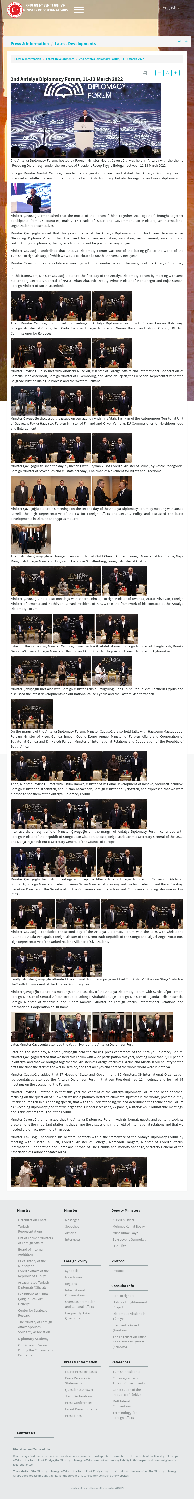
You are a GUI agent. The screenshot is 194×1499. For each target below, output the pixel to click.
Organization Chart (32, 1220)
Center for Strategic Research (32, 1313)
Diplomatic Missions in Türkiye (129, 1316)
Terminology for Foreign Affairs (125, 1415)
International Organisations (75, 1292)
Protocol (118, 1261)
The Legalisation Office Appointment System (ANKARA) (129, 1342)
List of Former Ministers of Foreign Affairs (35, 1240)
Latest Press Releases (81, 1371)
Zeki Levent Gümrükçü (129, 1239)
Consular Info (122, 1285)
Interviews (73, 1239)
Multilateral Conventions (122, 1403)
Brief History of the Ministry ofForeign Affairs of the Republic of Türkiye (33, 1268)
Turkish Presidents (126, 1371)
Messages (72, 1220)
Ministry (24, 1210)
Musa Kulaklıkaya (125, 1233)
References (120, 1362)
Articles (70, 1233)
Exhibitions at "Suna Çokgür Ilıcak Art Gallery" (33, 1299)
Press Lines (73, 1415)
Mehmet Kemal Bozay (129, 1226)
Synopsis (71, 1270)
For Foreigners (123, 1295)
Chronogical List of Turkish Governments (129, 1380)
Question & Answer (79, 1389)
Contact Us (26, 1432)
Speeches (72, 1226)
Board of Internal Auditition (31, 1252)
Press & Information (30, 43)
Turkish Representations (30, 1229)
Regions (71, 1283)
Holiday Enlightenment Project (130, 1304)
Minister (71, 1210)
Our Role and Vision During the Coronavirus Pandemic (35, 1350)
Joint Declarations (78, 1396)
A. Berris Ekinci (123, 1220)
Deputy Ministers (125, 1210)
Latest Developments (77, 43)
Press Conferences (78, 1402)
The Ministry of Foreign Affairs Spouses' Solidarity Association (35, 1327)
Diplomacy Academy (33, 1338)
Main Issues (73, 1277)
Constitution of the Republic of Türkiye (127, 1392)
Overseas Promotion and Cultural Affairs (80, 1304)
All (182, 41)
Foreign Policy (75, 1261)
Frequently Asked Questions (78, 1315)
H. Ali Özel (120, 1246)
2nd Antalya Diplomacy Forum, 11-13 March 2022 (111, 59)
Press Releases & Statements (77, 1380)
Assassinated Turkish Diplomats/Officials (33, 1285)
